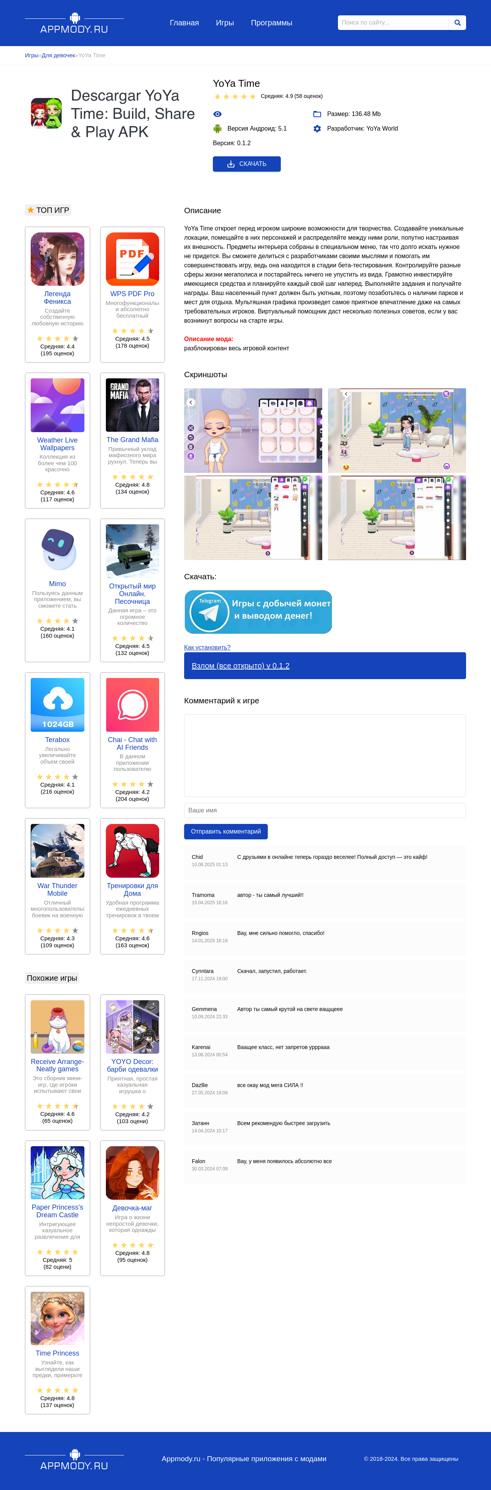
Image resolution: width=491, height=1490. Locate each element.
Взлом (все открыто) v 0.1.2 (241, 665)
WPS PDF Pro (132, 294)
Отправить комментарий (226, 831)
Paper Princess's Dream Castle (58, 1211)
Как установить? (207, 647)
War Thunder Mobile (57, 889)
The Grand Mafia (132, 440)
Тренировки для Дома (132, 889)
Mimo (57, 584)
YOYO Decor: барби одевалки (132, 1065)
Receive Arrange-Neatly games (57, 1065)
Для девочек (58, 55)
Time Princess (57, 1353)
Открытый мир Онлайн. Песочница (132, 594)
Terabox (57, 740)
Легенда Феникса (57, 297)
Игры (225, 22)
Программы (271, 22)
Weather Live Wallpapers (57, 444)
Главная (184, 22)
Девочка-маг (132, 1208)
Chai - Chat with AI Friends (132, 743)
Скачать (246, 164)
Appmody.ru (74, 22)
